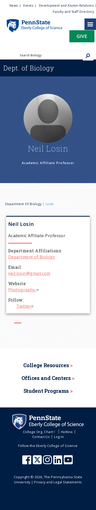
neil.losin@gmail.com (29, 273)
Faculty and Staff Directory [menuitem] (73, 11)
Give (82, 36)
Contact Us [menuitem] (41, 436)
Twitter (25, 306)
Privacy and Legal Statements (58, 482)
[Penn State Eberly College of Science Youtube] (69, 462)
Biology (28, 68)
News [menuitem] (13, 5)
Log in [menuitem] (59, 436)
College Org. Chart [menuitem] (40, 431)
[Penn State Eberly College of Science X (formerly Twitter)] (38, 462)
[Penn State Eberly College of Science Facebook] (27, 462)
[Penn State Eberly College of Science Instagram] (48, 462)
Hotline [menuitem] (67, 431)
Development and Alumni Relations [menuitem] (66, 5)
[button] (81, 37)
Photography (24, 290)
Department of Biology (23, 204)
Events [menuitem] (28, 5)
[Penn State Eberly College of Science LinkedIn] (58, 462)
